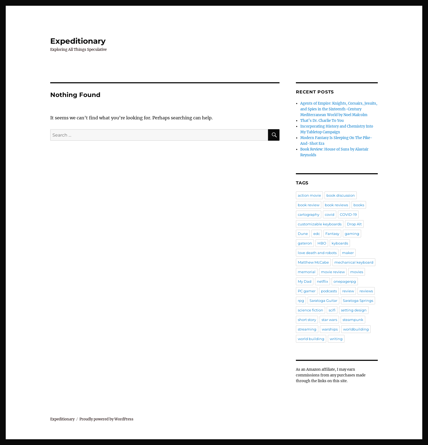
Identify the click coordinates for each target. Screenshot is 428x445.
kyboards (340, 243)
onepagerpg (345, 281)
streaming (307, 329)
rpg (301, 300)
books (358, 205)
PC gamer (307, 291)
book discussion (340, 195)
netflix (322, 281)
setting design (354, 310)
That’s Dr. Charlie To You (322, 120)
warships (330, 329)
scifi (332, 310)
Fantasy (332, 233)
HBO (321, 243)
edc (316, 233)
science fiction (310, 310)
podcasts (329, 291)
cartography (308, 214)
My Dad (304, 281)
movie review (333, 272)
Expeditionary (78, 41)
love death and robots (317, 253)
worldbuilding (356, 329)
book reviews (336, 205)
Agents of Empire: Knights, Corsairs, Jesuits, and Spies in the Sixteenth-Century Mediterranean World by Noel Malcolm (338, 109)
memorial (307, 272)
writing (336, 339)
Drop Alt (354, 224)
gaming (352, 233)
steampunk (353, 319)
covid (329, 214)
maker (348, 253)
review (348, 291)
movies (356, 272)
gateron (305, 243)
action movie (309, 195)
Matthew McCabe (313, 262)
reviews (366, 291)
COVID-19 (348, 214)
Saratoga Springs (358, 300)
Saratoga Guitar (323, 300)
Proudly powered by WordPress (106, 419)
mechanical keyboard (353, 262)
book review (308, 205)
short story (307, 319)
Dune (303, 233)
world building (311, 339)
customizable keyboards (319, 224)
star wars (329, 319)
